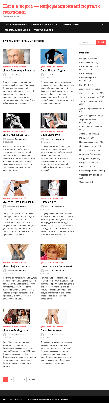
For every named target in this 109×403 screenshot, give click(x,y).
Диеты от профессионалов (91, 108)
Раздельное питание (88, 162)
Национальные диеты (89, 142)
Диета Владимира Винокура (19, 70)
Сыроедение (85, 182)
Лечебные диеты (87, 134)
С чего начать (85, 167)
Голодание (84, 85)
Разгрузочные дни (43, 30)
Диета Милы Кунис (51, 330)
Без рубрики (85, 58)
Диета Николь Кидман (53, 70)
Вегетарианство (86, 62)
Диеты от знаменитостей (14, 67)
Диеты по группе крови (89, 115)
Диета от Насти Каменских (18, 202)
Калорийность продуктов (44, 25)
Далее (32, 379)
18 (24, 379)
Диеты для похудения (16, 25)
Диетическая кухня (88, 89)
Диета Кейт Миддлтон (16, 330)
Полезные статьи (70, 25)
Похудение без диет (88, 154)
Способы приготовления (90, 171)
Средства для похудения (17, 30)
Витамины (84, 74)
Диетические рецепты (89, 93)
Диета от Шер (48, 202)
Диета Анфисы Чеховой (16, 266)
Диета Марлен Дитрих (16, 134)
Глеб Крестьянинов (19, 75)
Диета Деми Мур (50, 134)
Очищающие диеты (88, 146)
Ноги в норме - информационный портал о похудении (46, 399)
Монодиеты (84, 138)
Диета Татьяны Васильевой (56, 266)
